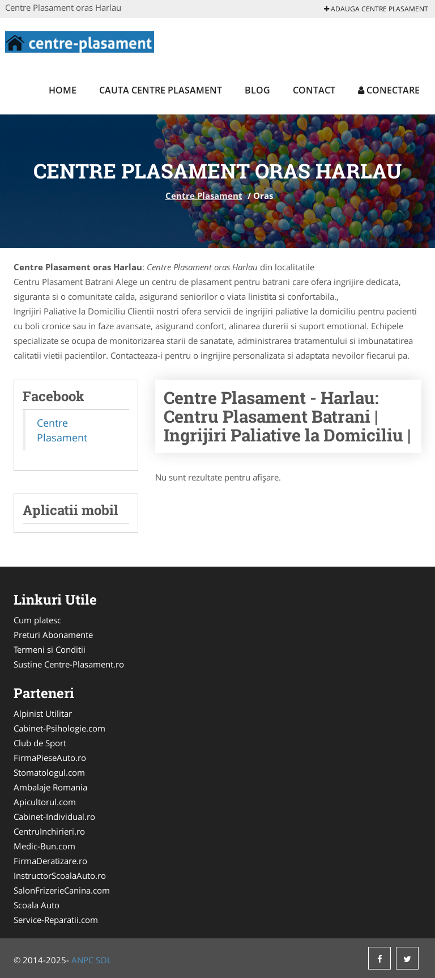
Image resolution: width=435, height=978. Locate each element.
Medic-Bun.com (44, 846)
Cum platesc (37, 620)
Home (62, 90)
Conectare (389, 90)
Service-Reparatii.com (56, 919)
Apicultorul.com (45, 801)
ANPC (82, 960)
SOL (104, 960)
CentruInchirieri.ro (49, 831)
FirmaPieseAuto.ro (50, 757)
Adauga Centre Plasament (376, 9)
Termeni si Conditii (50, 649)
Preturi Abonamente (53, 634)
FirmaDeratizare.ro (50, 860)
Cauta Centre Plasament (160, 90)
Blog (257, 90)
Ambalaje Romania (50, 787)
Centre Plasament (203, 195)
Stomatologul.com (49, 772)
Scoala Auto (36, 905)
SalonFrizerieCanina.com (62, 890)
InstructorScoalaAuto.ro (60, 875)
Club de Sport (40, 743)
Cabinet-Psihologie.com (59, 728)
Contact (314, 90)
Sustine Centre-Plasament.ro (69, 664)
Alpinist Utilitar (43, 713)
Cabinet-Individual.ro (54, 816)
